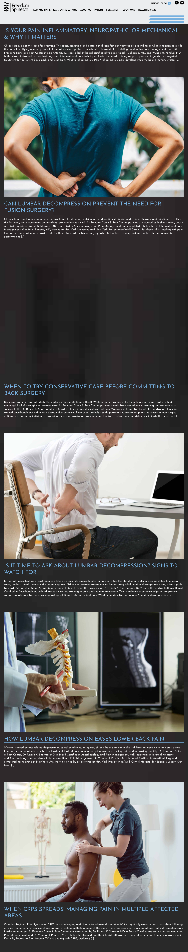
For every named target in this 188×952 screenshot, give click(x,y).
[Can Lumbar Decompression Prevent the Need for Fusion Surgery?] (94, 137)
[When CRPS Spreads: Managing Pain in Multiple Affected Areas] (94, 842)
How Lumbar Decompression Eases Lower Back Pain (84, 739)
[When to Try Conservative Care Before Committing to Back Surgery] (94, 317)
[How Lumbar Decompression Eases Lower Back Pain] (94, 672)
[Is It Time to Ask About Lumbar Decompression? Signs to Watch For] (94, 496)
